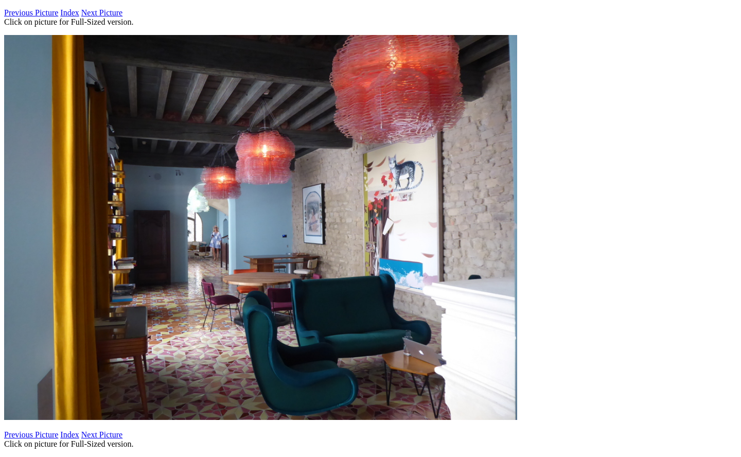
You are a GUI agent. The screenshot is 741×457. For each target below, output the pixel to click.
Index (69, 12)
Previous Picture (31, 12)
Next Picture (101, 12)
